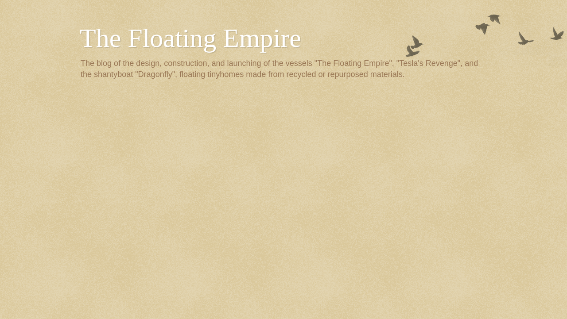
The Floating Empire (190, 38)
